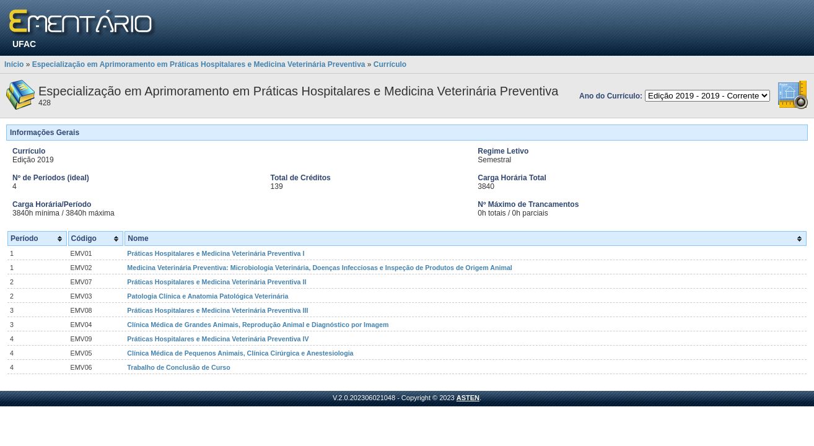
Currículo (390, 64)
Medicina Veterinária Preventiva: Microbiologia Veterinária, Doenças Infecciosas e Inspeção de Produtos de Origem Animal (319, 267)
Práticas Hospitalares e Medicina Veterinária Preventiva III (217, 310)
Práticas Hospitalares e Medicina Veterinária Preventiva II (216, 282)
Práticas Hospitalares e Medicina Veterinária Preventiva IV (218, 339)
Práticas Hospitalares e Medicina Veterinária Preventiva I (215, 253)
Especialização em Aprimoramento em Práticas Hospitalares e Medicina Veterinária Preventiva (198, 64)
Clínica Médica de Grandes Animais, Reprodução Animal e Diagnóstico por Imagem (257, 324)
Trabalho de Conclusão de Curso (178, 367)
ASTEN (468, 397)
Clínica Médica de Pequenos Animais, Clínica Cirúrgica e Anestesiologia (240, 353)
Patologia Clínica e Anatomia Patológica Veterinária (207, 296)
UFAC (24, 44)
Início (14, 64)
